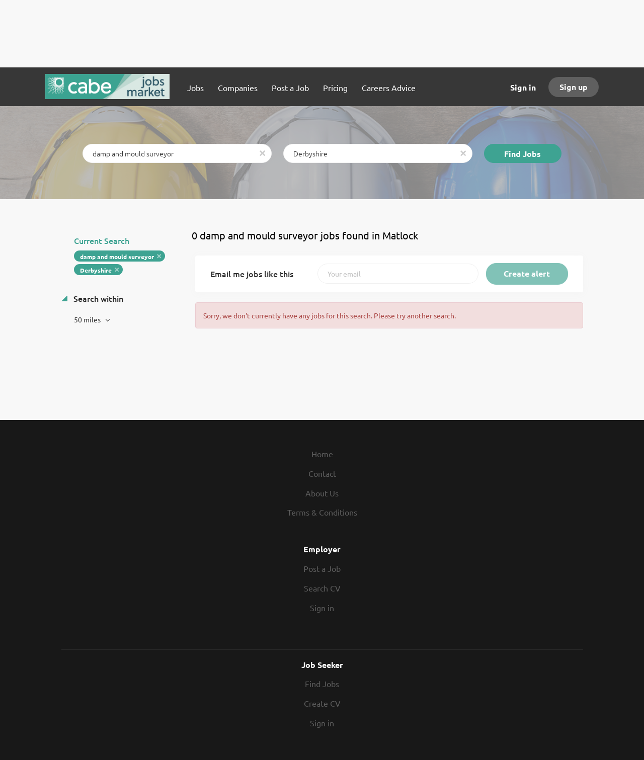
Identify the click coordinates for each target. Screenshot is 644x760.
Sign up (573, 86)
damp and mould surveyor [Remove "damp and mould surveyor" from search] (117, 256)
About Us (322, 493)
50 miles (88, 319)
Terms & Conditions (322, 512)
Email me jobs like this (251, 273)
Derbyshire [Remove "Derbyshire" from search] (96, 270)
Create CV (322, 703)
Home (322, 454)
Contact (322, 473)
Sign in (523, 87)
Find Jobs (522, 153)
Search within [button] (97, 298)
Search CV (322, 588)
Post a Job (322, 568)
